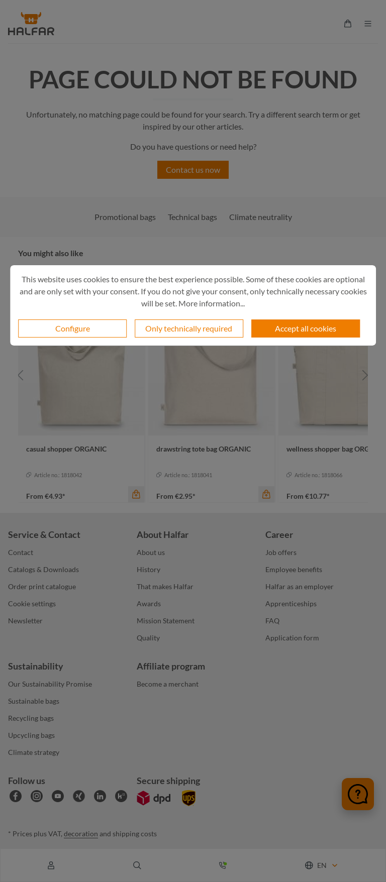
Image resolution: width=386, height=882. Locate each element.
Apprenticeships (291, 603)
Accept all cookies (305, 328)
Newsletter (25, 620)
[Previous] (20, 375)
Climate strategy (33, 752)
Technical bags (192, 217)
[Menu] (368, 24)
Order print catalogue (42, 586)
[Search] (137, 865)
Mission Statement (166, 620)
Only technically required (188, 328)
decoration (81, 833)
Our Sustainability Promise (50, 684)
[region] (193, 375)
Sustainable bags (33, 701)
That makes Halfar (165, 586)
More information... (211, 303)
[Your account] (51, 865)
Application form (292, 637)
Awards (149, 603)
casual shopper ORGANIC (66, 449)
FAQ (272, 620)
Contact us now (193, 169)
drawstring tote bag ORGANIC (203, 449)
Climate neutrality (260, 217)
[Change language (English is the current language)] (322, 865)
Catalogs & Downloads (43, 569)
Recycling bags (31, 718)
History (148, 569)
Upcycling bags (31, 735)
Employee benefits (293, 569)
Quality (148, 637)
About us (151, 552)
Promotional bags (125, 217)
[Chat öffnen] (358, 794)
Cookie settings (32, 603)
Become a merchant (168, 684)
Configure (72, 328)
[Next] (365, 375)
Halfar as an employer (299, 586)
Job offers (281, 552)
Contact (20, 552)
